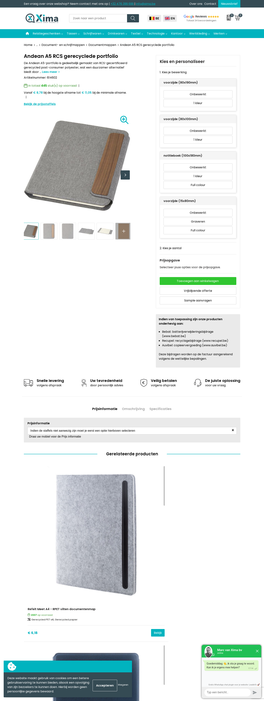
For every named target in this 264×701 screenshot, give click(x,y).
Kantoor (177, 33)
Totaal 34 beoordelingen (201, 20)
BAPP (86, 625)
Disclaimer (197, 586)
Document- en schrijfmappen (63, 45)
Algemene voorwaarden (207, 575)
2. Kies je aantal (171, 248)
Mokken (142, 581)
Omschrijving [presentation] (133, 407)
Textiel (135, 33)
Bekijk (67, 540)
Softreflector (146, 586)
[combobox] (98, 18)
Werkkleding (198, 33)
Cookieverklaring (202, 581)
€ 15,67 (142, 540)
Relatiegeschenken (46, 33)
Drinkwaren (116, 33)
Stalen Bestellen (94, 614)
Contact (210, 4)
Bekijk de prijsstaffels (40, 104)
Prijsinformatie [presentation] (103, 407)
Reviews (201, 16)
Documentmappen (102, 45)
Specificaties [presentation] (162, 407)
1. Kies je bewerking (173, 72)
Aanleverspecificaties (98, 608)
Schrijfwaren (92, 33)
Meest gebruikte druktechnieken (106, 597)
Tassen (72, 33)
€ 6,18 (33, 540)
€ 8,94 (87, 540)
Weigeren (123, 684)
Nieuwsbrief (229, 4)
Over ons (195, 4)
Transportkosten (95, 620)
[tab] (103, 407)
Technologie (156, 33)
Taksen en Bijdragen (97, 603)
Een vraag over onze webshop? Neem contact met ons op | (67, 4)
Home (28, 45)
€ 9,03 (195, 540)
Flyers (87, 592)
